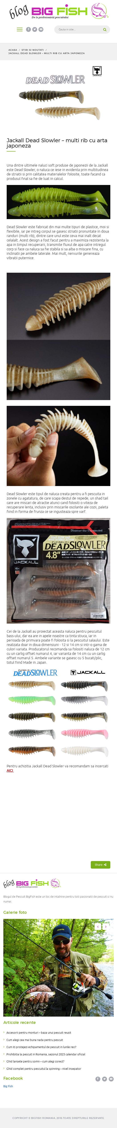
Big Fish (8, 1086)
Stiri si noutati (33, 50)
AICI (10, 770)
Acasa (12, 50)
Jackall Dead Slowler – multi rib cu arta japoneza (46, 53)
